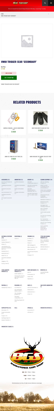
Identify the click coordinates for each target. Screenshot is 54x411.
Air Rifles (30, 238)
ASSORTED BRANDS (6, 258)
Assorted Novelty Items (44, 273)
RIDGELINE (30, 289)
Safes (29, 285)
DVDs (16, 238)
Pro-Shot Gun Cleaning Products (45, 216)
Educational (18, 236)
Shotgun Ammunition (19, 193)
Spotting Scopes (6, 318)
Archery (30, 179)
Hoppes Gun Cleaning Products (20, 270)
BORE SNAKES (19, 273)
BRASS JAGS (43, 244)
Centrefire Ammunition (20, 186)
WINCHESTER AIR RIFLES (46, 308)
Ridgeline (5, 261)
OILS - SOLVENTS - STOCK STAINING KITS (44, 241)
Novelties (43, 270)
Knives (30, 276)
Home (2, 14)
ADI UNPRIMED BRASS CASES (18, 290)
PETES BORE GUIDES (45, 213)
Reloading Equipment (19, 300)
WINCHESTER (5, 253)
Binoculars (5, 310)
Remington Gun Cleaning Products (45, 206)
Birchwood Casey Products (44, 202)
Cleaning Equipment (46, 179)
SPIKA (4, 244)
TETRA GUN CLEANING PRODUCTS (45, 237)
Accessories (6, 179)
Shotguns (30, 255)
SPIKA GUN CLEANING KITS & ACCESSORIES (45, 191)
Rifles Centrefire (32, 247)
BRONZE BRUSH (44, 247)
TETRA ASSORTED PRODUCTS (5, 270)
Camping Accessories (6, 186)
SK (16, 308)
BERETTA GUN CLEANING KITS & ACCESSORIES (44, 187)
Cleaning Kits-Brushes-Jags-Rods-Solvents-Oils (20, 277)
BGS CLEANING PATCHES (44, 209)
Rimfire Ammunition (19, 189)
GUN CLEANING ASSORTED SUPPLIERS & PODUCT (44, 227)
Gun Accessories (6, 192)
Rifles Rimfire (31, 249)
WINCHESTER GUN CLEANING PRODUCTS (44, 196)
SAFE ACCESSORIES (32, 287)
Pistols (29, 243)
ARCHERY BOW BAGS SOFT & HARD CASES (32, 195)
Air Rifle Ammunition (19, 182)
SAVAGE (29, 240)
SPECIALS (30, 312)
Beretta (4, 240)
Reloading (18, 285)
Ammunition (19, 179)
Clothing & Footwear (7, 237)
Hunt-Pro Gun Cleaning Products (45, 223)
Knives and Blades (33, 270)
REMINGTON (5, 251)
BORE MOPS (44, 249)
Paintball (4, 285)
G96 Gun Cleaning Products (44, 182)
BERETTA (5, 255)
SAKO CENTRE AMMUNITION (46, 286)
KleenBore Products (45, 199)
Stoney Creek (5, 263)
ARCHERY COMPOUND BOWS (32, 182)
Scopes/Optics (6, 308)
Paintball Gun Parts (6, 287)
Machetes (30, 278)
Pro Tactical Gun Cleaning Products (45, 219)
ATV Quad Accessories (7, 198)
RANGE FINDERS (6, 320)
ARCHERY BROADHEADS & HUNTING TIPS (31, 190)
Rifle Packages (31, 245)
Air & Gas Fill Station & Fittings (7, 182)
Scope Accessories (6, 313)
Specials (30, 308)
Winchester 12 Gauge (7, 326)
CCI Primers (18, 287)
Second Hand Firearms (32, 252)
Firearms (30, 236)
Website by (37, 383)
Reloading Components (19, 297)
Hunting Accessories (6, 195)
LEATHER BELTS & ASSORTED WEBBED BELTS (6, 248)
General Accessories (6, 189)
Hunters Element (6, 242)
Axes (29, 272)
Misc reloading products (18, 294)
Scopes (4, 315)
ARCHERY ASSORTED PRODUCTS (32, 186)
